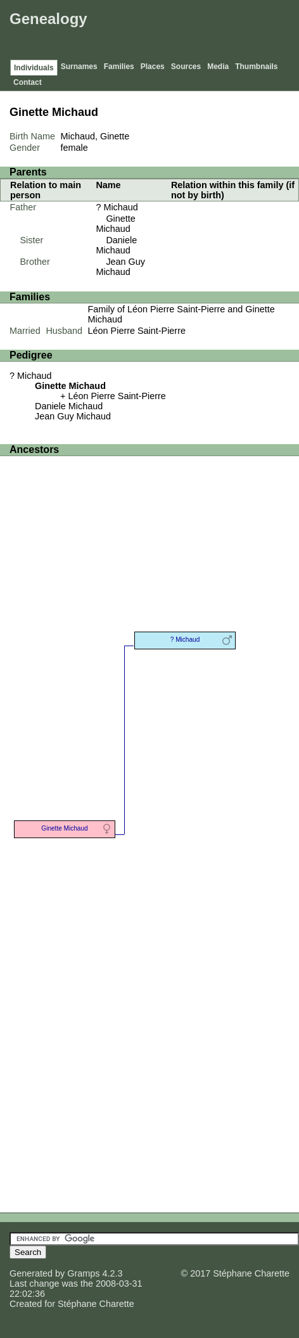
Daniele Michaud (116, 245)
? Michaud (116, 207)
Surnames (79, 66)
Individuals (34, 67)
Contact (27, 82)
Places (153, 66)
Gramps (83, 1273)
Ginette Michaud (115, 223)
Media (218, 66)
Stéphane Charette (96, 1304)
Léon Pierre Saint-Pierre (137, 331)
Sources (186, 66)
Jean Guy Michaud (120, 267)
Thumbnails (256, 66)
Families (119, 66)
